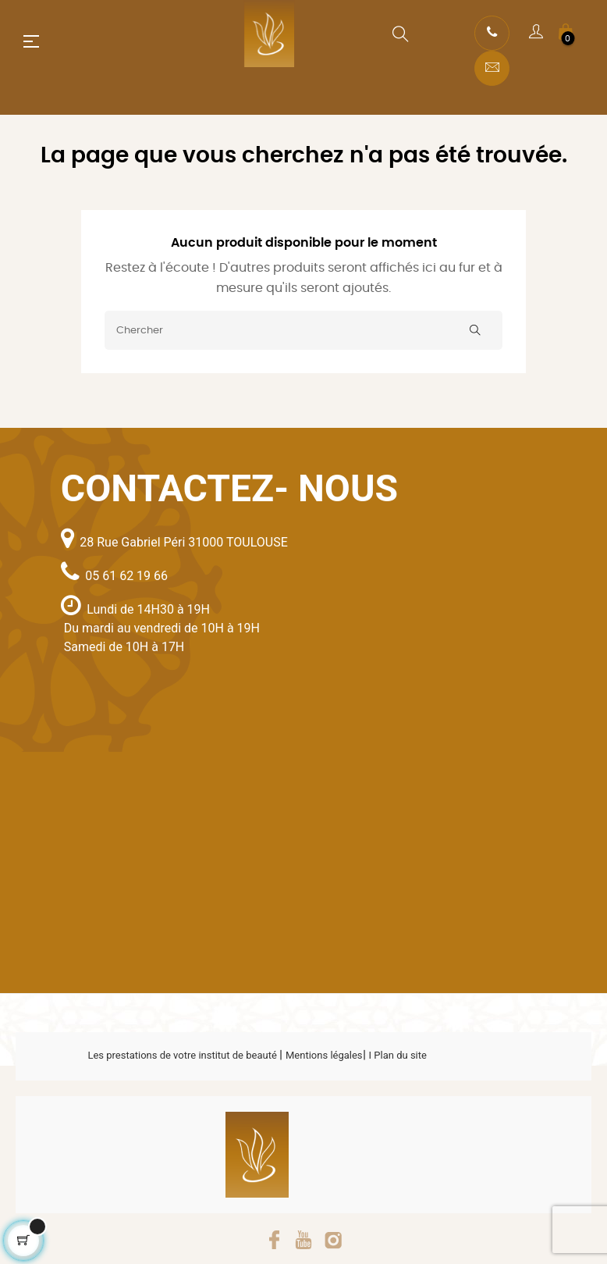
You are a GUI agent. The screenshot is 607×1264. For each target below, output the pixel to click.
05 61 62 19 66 (126, 575)
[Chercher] (303, 330)
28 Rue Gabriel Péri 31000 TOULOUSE (184, 542)
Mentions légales (324, 1055)
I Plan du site (398, 1055)
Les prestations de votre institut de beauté (183, 1055)
